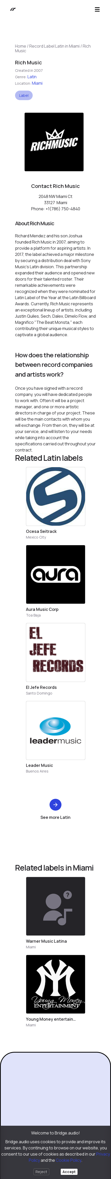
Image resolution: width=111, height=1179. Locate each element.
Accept (69, 1171)
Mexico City (36, 537)
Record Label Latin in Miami (54, 46)
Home (20, 46)
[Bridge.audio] (10, 9)
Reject (41, 1171)
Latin (32, 77)
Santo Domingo (39, 693)
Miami (37, 83)
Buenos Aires (37, 771)
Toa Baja (33, 615)
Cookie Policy (68, 1160)
